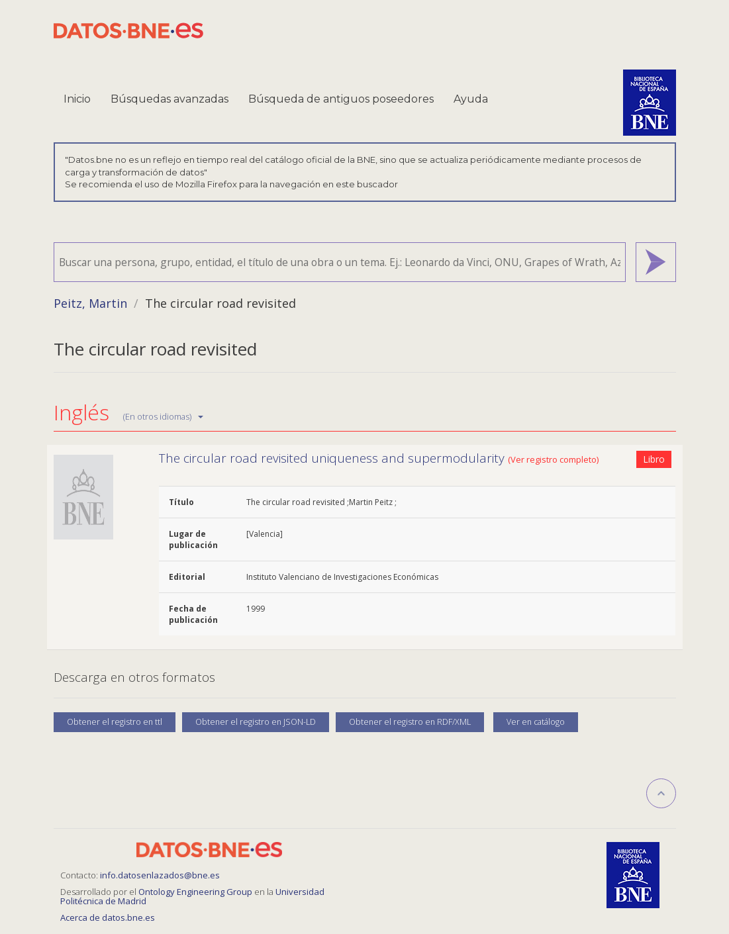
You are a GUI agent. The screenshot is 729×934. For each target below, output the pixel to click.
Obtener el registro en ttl (114, 721)
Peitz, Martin (90, 303)
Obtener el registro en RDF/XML (410, 721)
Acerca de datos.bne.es (107, 917)
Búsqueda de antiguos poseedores (341, 99)
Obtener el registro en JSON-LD (255, 721)
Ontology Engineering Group (196, 892)
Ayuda (471, 99)
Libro (654, 459)
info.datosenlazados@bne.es (160, 875)
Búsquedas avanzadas (169, 99)
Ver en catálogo (536, 721)
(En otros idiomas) (163, 416)
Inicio (77, 99)
